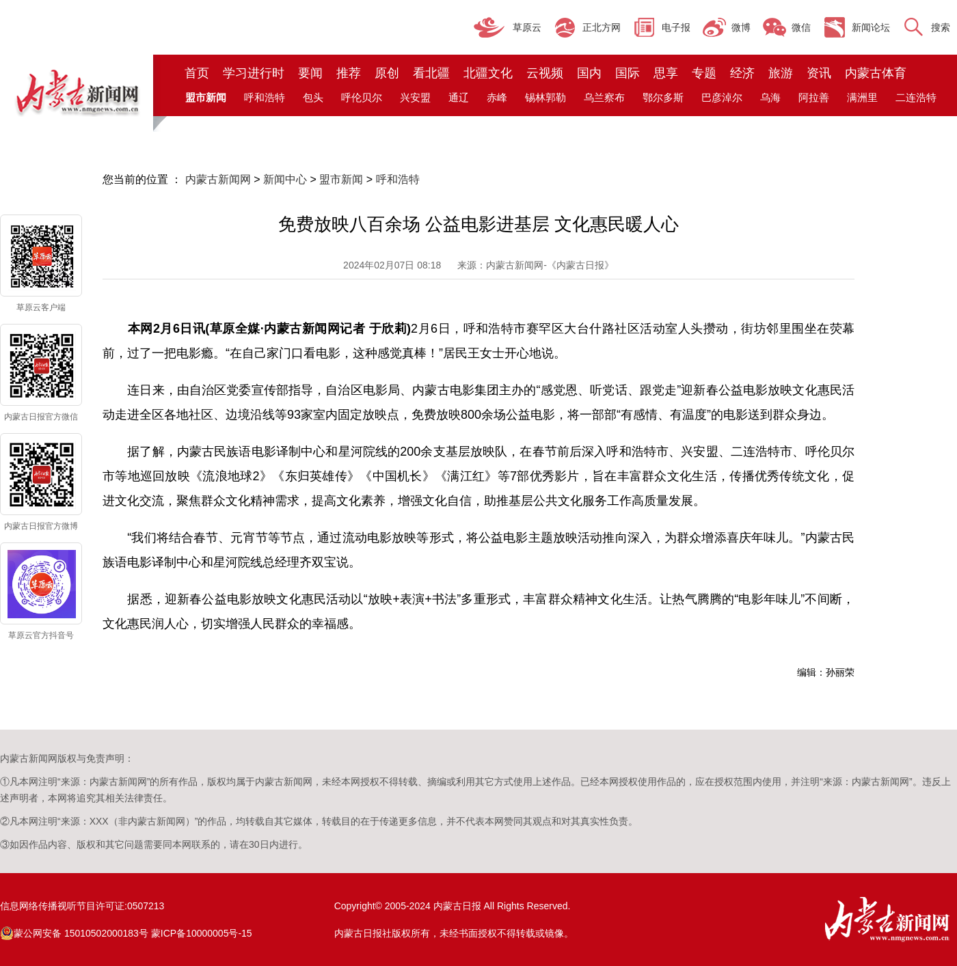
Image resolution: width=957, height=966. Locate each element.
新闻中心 (285, 179)
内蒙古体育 (875, 73)
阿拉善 (813, 97)
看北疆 (431, 73)
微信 (801, 27)
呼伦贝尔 (361, 97)
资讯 (819, 73)
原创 (387, 73)
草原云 (527, 27)
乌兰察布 (604, 97)
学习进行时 (253, 73)
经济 (742, 73)
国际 (627, 73)
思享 (665, 73)
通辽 (458, 97)
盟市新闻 (341, 179)
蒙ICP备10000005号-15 (201, 933)
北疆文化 (488, 73)
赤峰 (497, 97)
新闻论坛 (871, 27)
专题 (704, 73)
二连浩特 (915, 97)
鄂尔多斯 (663, 97)
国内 (589, 73)
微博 (741, 27)
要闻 (310, 73)
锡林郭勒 (545, 97)
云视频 (544, 73)
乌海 (770, 97)
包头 (313, 97)
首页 (197, 73)
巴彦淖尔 (721, 97)
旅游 (780, 73)
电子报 (676, 27)
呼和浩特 (264, 97)
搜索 (940, 27)
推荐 (348, 73)
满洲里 (862, 97)
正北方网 (601, 27)
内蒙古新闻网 (218, 179)
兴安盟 (415, 97)
